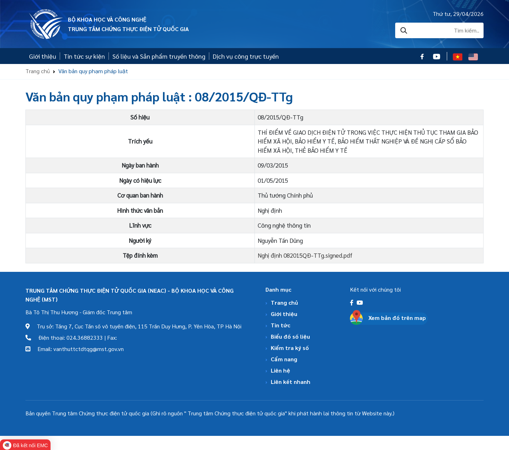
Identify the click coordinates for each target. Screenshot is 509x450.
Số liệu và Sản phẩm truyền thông (158, 56)
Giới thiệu (42, 56)
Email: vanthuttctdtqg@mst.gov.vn (74, 348)
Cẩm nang (284, 359)
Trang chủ (37, 71)
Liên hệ (280, 370)
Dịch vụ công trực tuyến (246, 56)
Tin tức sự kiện (84, 56)
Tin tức (280, 325)
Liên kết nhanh (290, 381)
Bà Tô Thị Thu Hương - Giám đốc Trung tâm (78, 312)
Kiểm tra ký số (290, 347)
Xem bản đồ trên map (397, 317)
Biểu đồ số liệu (290, 336)
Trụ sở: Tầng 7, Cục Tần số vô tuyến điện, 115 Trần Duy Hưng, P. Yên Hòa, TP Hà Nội (133, 326)
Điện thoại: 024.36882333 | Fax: (71, 337)
